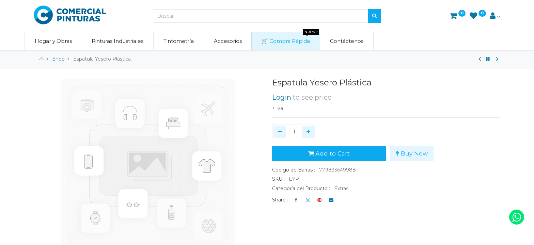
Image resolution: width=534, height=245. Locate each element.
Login (281, 97)
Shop (58, 59)
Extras (341, 188)
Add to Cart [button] (329, 153)
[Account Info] (495, 16)
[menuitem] (62, 41)
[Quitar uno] (279, 132)
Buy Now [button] (412, 153)
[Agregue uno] (308, 132)
